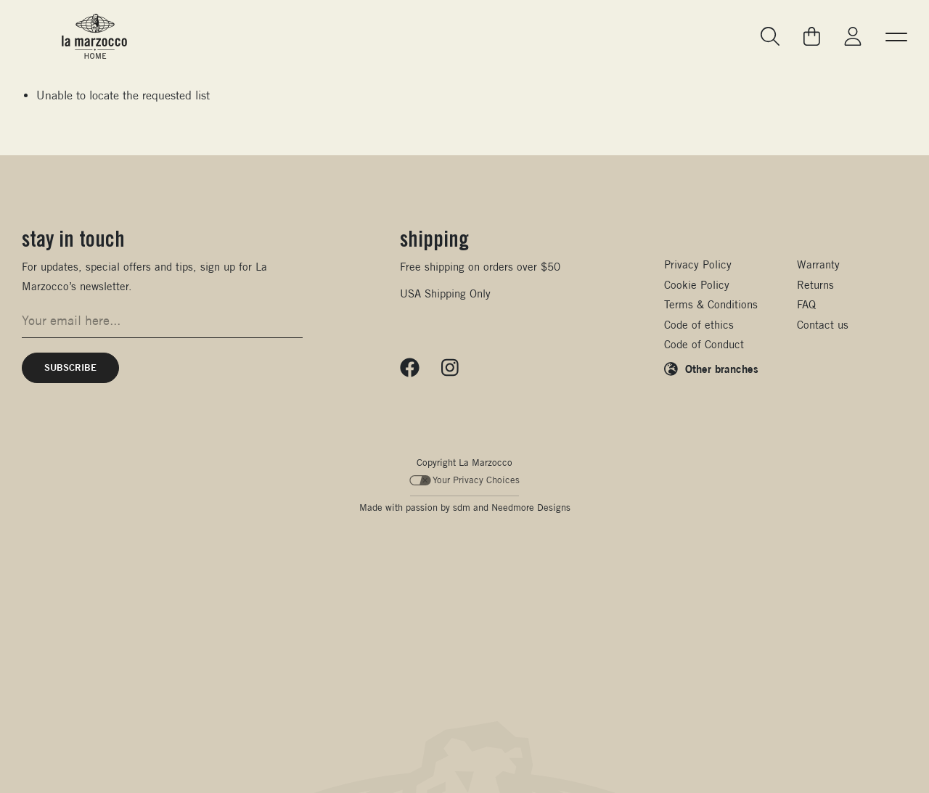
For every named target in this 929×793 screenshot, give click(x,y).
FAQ (806, 304)
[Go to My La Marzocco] (853, 36)
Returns (815, 285)
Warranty (818, 264)
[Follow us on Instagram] (450, 367)
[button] (896, 36)
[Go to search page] (770, 36)
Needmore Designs (530, 507)
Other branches (721, 368)
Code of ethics (699, 325)
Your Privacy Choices (464, 479)
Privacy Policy (698, 264)
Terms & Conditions (711, 304)
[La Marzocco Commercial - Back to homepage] (94, 36)
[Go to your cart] (812, 36)
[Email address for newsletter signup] (162, 320)
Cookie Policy (696, 285)
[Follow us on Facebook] (410, 367)
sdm (461, 507)
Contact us (822, 325)
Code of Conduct (704, 344)
